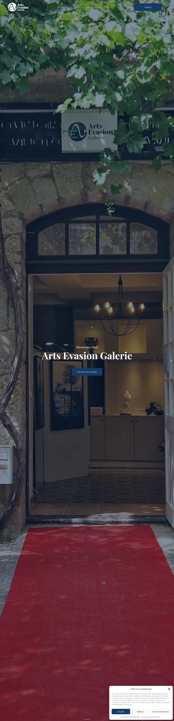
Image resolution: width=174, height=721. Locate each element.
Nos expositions (85, 7)
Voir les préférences (160, 711)
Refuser (140, 711)
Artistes (71, 7)
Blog (106, 7)
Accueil (60, 7)
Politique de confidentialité (130, 717)
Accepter (121, 711)
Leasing (98, 7)
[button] (169, 689)
